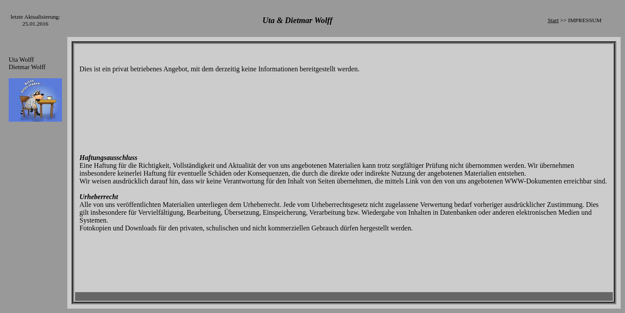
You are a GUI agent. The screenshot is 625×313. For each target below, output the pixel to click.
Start (553, 20)
